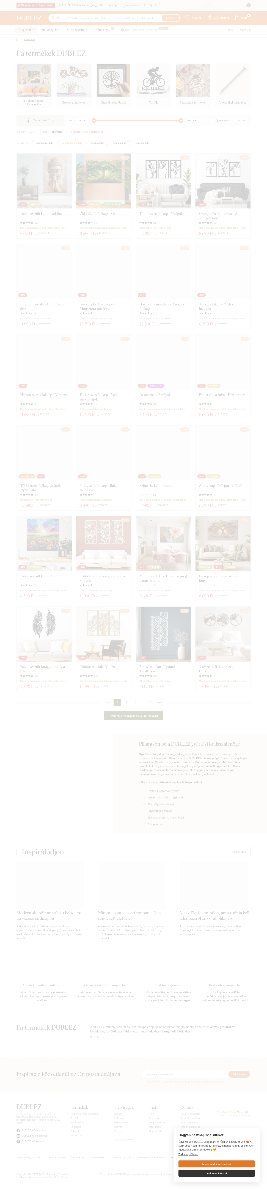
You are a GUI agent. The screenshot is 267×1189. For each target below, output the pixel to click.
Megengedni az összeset (197, 1173)
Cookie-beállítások (236, 1173)
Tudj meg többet (188, 1163)
